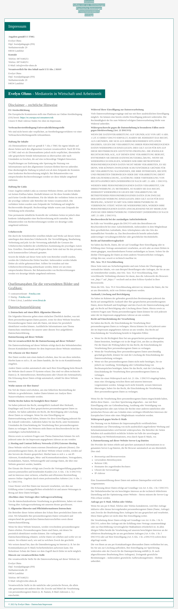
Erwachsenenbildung (89, 11)
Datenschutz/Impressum (42, 604)
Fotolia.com (34, 293)
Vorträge (89, 15)
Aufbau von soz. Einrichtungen (89, 5)
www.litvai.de (39, 300)
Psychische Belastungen (89, 8)
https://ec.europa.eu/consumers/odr (36, 117)
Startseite (89, 1)
